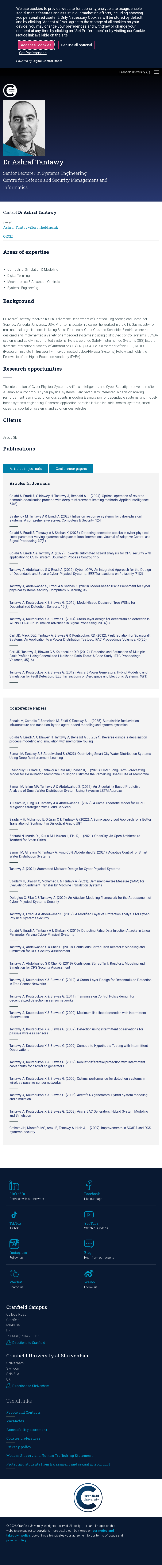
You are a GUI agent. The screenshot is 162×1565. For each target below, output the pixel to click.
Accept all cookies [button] (36, 45)
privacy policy (16, 1540)
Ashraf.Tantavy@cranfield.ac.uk (30, 227)
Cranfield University (132, 72)
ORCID (8, 236)
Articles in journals (25, 468)
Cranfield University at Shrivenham (48, 1356)
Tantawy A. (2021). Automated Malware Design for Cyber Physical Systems (64, 869)
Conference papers (71, 468)
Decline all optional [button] (76, 45)
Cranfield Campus (26, 1307)
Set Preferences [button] (33, 53)
